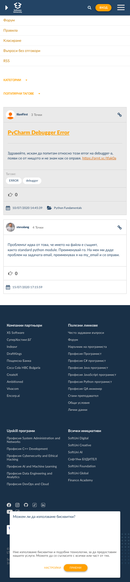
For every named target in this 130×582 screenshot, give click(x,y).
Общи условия (79, 402)
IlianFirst (22, 114)
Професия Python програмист (90, 381)
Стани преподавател (83, 395)
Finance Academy (80, 480)
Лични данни (77, 409)
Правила (10, 30)
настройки (52, 570)
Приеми (75, 570)
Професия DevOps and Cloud (28, 484)
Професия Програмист (85, 353)
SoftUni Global (78, 473)
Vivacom (13, 388)
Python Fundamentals (68, 208)
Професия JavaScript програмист (92, 374)
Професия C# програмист (87, 360)
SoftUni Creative (79, 445)
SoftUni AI (75, 452)
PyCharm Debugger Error (38, 133)
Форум (9, 20)
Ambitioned (15, 381)
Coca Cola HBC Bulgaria (23, 367)
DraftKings (14, 353)
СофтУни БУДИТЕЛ (82, 459)
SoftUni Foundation (82, 466)
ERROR (14, 180)
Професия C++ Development (27, 449)
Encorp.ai (13, 395)
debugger (32, 180)
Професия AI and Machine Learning (32, 466)
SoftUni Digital (78, 438)
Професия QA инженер (85, 388)
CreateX (12, 374)
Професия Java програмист (88, 367)
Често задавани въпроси (86, 332)
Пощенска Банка (19, 360)
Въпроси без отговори (21, 51)
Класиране (12, 40)
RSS (6, 61)
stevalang (23, 227)
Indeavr (12, 346)
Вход (103, 7)
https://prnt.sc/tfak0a (99, 158)
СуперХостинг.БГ (19, 339)
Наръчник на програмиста (87, 346)
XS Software (15, 332)
